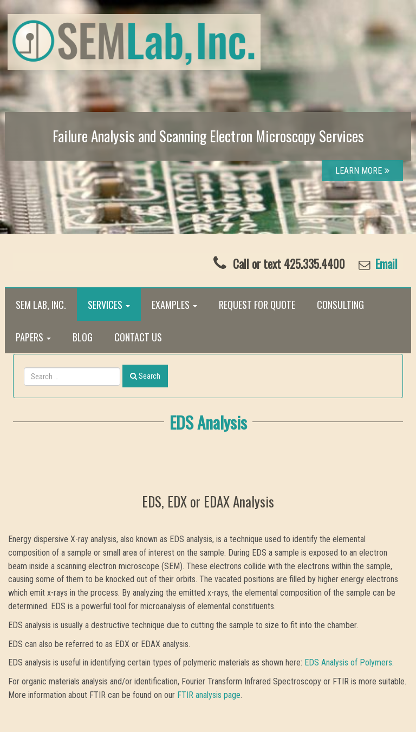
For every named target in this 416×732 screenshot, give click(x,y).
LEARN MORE (362, 171)
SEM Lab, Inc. (41, 305)
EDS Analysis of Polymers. (349, 662)
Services (109, 305)
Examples (174, 305)
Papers (33, 337)
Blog (83, 337)
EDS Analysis (208, 422)
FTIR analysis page (208, 695)
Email (385, 263)
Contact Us (138, 337)
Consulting (340, 305)
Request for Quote (257, 305)
